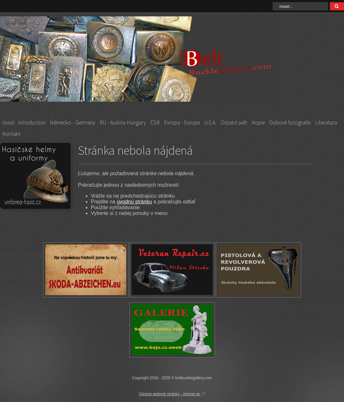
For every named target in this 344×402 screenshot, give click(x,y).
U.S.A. (210, 122)
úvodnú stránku (134, 201)
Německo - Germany (72, 122)
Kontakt (11, 133)
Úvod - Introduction (24, 122)
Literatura (326, 122)
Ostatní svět (234, 122)
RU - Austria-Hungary (123, 122)
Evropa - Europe (182, 122)
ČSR (155, 122)
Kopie (258, 122)
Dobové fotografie (290, 122)
